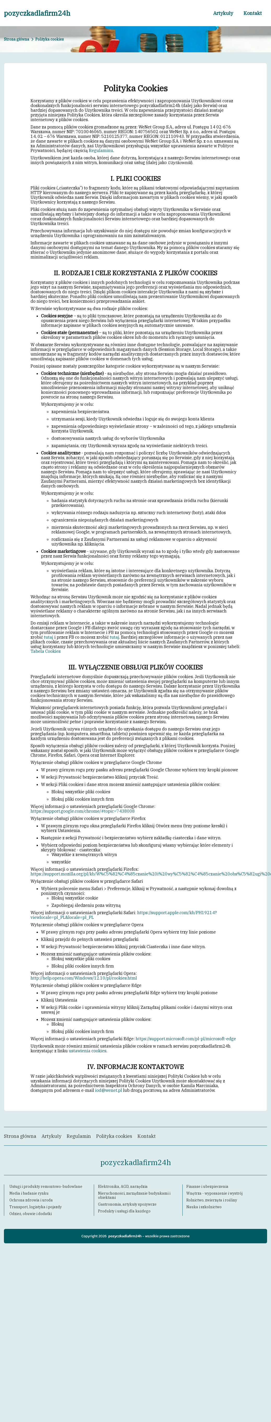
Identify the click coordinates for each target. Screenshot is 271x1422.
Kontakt (253, 13)
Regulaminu (101, 150)
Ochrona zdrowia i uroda (31, 1200)
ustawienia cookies (87, 1050)
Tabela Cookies (46, 651)
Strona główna (16, 39)
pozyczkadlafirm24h (37, 13)
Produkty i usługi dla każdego (124, 1211)
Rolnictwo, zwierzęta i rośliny (211, 1200)
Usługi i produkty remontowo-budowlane (45, 1186)
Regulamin (79, 1136)
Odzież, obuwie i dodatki (30, 1214)
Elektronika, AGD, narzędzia (123, 1186)
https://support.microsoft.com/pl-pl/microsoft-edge (186, 1038)
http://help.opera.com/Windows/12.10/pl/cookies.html (84, 978)
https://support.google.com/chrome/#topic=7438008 (83, 811)
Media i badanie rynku (29, 1193)
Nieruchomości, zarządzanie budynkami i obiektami (134, 1195)
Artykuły (223, 13)
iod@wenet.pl (108, 1090)
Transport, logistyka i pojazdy (35, 1207)
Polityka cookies (114, 1136)
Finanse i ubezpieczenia (207, 1186)
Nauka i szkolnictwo (204, 1207)
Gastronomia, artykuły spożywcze (127, 1204)
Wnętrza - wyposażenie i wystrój (214, 1193)
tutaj (48, 637)
